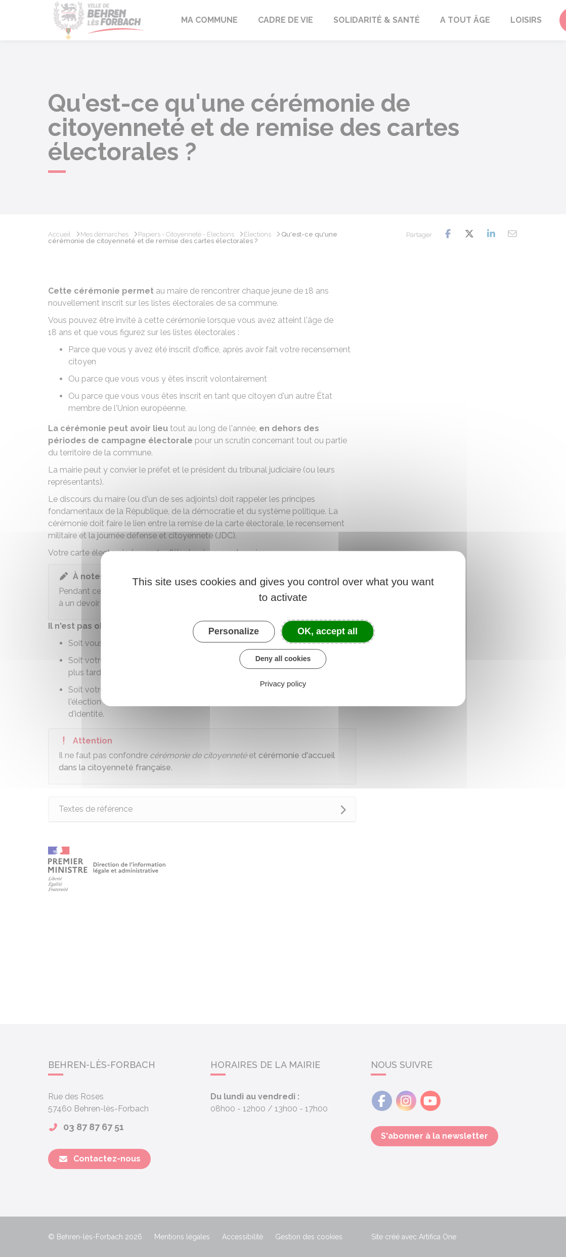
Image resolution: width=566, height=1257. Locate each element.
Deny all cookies (283, 659)
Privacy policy (283, 683)
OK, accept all (327, 631)
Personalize (233, 631)
